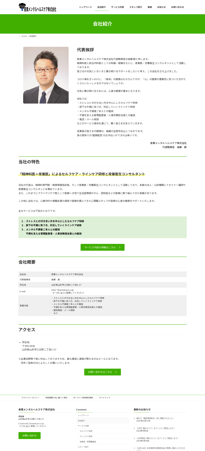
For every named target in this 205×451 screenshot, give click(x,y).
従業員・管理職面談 (88, 441)
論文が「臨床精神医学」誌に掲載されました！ (155, 418)
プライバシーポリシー (30, 397)
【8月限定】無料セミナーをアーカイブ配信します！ (157, 438)
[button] (103, 247)
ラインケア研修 (86, 436)
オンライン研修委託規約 (83, 397)
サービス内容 (83, 426)
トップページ (83, 415)
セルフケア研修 (86, 431)
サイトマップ (104, 397)
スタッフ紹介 (83, 447)
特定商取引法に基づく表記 (56, 397)
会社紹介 (81, 420)
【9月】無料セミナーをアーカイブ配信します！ (155, 428)
